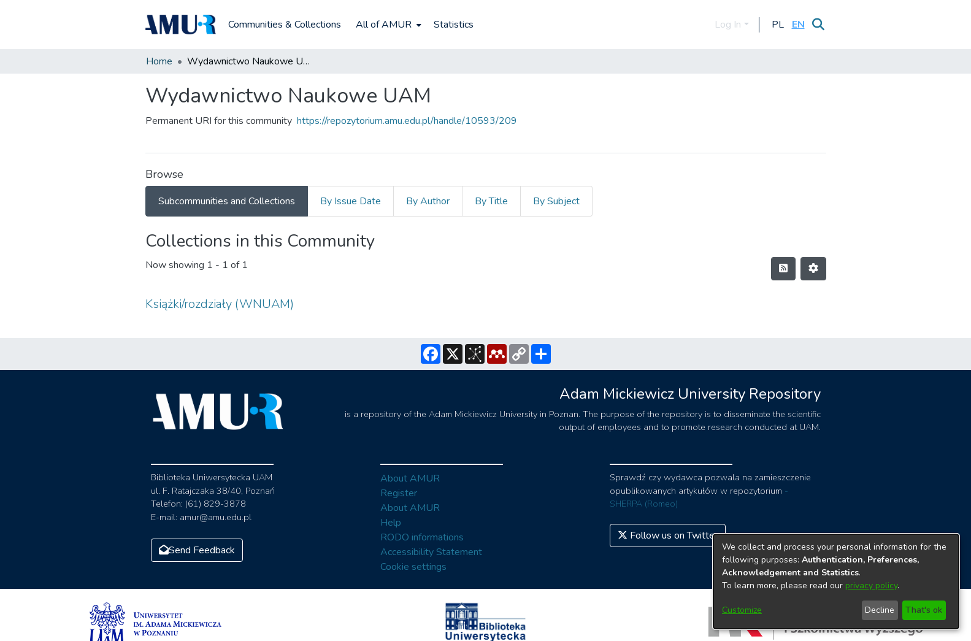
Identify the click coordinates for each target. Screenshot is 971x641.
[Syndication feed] (783, 268)
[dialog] (836, 581)
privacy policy (871, 585)
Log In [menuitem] (728, 24)
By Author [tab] (428, 201)
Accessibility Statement (431, 552)
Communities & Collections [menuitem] (284, 24)
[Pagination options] (813, 268)
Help (390, 522)
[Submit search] (818, 24)
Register (398, 493)
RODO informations (422, 537)
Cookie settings (413, 567)
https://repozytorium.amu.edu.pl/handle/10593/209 (407, 121)
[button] (778, 24)
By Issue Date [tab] (350, 201)
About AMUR (410, 478)
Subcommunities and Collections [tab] (226, 201)
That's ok (923, 610)
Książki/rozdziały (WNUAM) (219, 304)
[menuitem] (387, 24)
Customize (742, 610)
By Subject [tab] (556, 201)
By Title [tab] (491, 201)
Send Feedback (197, 550)
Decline (879, 610)
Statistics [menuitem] (454, 24)
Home (159, 61)
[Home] (181, 24)
